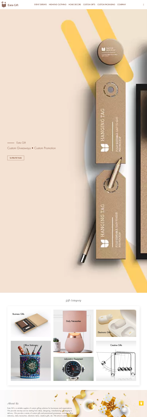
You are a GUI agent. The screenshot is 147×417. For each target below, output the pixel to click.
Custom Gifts (89, 4)
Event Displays (40, 4)
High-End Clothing (57, 4)
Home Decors (75, 4)
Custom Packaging (106, 4)
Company (121, 4)
